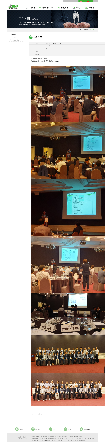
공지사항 (13, 34)
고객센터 (86, 30)
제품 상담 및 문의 (15, 40)
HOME (81, 30)
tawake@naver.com (49, 440)
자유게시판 (14, 37)
